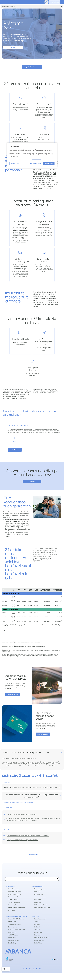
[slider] (14, 438)
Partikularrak (37, 935)
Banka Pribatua (38, 943)
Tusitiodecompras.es (13, 940)
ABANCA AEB (12, 932)
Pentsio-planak (38, 932)
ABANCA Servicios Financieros (16, 929)
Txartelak (36, 921)
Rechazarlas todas (15, 163)
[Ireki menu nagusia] (62, 2)
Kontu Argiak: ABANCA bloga (16, 919)
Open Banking (12, 943)
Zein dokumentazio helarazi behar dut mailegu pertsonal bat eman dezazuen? (32, 796)
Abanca (2, 2)
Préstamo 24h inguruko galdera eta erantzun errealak (18, 802)
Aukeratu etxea (12, 937)
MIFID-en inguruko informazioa (43, 905)
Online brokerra (12, 927)
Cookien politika (38, 894)
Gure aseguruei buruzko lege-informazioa (32, 752)
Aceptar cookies (49, 163)
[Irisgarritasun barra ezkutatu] (8, 969)
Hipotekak (37, 924)
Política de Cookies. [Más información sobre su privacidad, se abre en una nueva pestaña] (36, 159)
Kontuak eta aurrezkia (40, 919)
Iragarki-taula (38, 902)
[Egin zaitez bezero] (54, 2)
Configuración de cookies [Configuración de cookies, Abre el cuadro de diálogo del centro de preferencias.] (35, 163)
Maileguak (37, 927)
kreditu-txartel (17, 431)
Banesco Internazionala (14, 897)
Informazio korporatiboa (14, 891)
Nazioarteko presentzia (14, 894)
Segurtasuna (11, 910)
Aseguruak (37, 929)
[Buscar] (57, 879)
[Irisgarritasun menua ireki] (4, 968)
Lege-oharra (37, 899)
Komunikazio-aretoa (13, 889)
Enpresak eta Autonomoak (41, 937)
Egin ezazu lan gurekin (14, 902)
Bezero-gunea (12, 921)
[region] (32, 155)
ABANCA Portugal (13, 935)
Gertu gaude (37, 891)
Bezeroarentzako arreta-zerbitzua (17, 907)
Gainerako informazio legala (42, 907)
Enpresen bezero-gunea (14, 924)
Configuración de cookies (40, 897)
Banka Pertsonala (39, 940)
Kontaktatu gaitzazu (13, 905)
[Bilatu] (31, 6)
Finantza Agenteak (13, 899)
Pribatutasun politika (39, 889)
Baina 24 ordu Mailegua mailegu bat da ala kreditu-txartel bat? (32, 787)
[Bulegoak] (46, 2)
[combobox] (30, 879)
